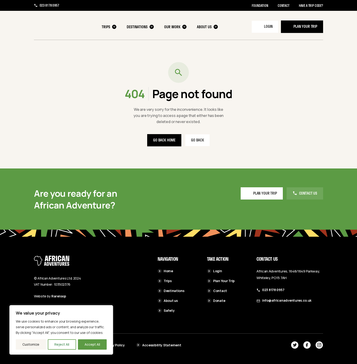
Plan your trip (305, 26)
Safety (166, 310)
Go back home (164, 140)
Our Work (175, 27)
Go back (197, 140)
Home (165, 271)
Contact (283, 5)
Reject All (61, 344)
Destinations (140, 27)
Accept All (92, 344)
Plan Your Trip (221, 281)
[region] (61, 330)
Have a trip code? (311, 5)
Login (268, 26)
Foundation (260, 5)
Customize (30, 344)
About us (207, 27)
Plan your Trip (265, 193)
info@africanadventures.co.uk (287, 300)
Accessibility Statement (158, 345)
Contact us (308, 193)
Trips (109, 27)
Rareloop (58, 296)
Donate (216, 300)
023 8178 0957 (49, 5)
